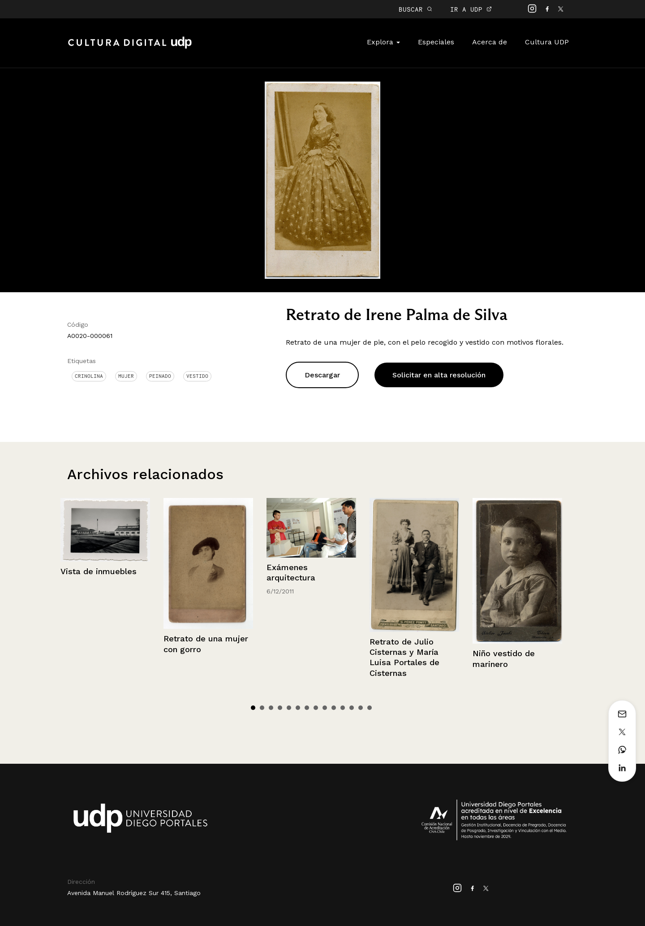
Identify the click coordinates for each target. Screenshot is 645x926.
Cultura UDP (547, 42)
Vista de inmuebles (98, 571)
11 (342, 707)
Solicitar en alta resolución (439, 375)
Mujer (126, 376)
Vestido (197, 376)
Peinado (160, 376)
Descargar (322, 375)
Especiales (436, 42)
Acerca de (489, 42)
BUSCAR (415, 9)
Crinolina (89, 376)
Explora (383, 42)
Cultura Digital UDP (130, 47)
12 (351, 707)
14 (369, 707)
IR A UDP (471, 9)
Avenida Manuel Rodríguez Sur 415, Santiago (134, 892)
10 (333, 707)
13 (360, 707)
